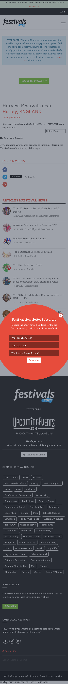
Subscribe (34, 360)
